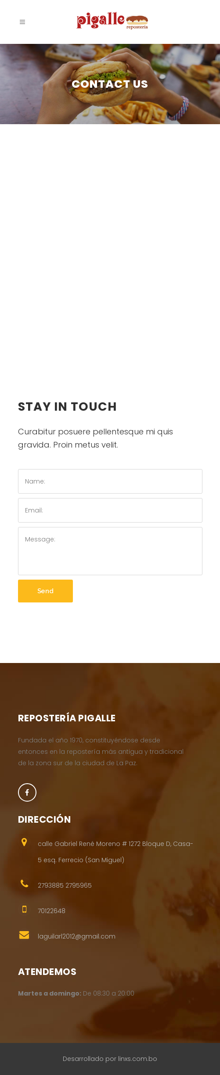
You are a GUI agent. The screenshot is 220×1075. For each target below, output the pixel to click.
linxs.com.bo (137, 1058)
